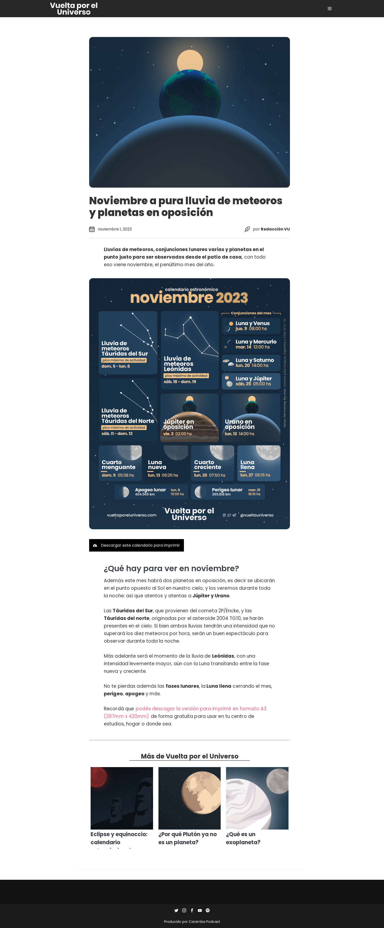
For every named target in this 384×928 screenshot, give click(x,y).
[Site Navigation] (329, 8)
